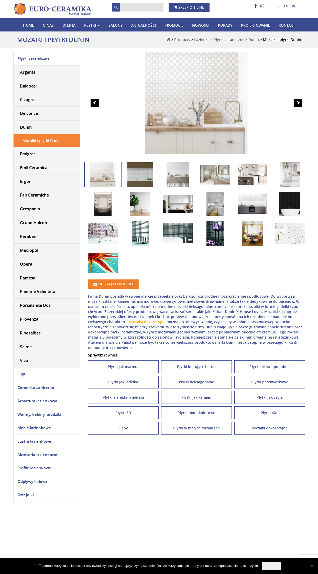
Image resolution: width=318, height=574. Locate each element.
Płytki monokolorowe (196, 412)
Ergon (25, 181)
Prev (95, 103)
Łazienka (202, 39)
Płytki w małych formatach (196, 428)
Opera (26, 264)
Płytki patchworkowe (269, 382)
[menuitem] (276, 6)
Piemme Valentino (37, 291)
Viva (24, 360)
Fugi (21, 374)
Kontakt (287, 25)
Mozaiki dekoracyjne (269, 428)
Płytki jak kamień (196, 397)
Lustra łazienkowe (34, 441)
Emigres (28, 154)
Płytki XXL (269, 412)
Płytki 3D (123, 412)
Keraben (28, 236)
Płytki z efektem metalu (123, 397)
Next (298, 103)
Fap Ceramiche (34, 195)
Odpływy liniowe (32, 481)
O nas (48, 25)
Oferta (68, 25)
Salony (115, 25)
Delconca (29, 113)
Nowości (200, 25)
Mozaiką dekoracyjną (147, 321)
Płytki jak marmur (123, 366)
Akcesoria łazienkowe (37, 454)
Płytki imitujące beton (196, 366)
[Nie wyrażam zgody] (311, 565)
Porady (225, 25)
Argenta (28, 72)
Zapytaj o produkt (113, 283)
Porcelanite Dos (35, 305)
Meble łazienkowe (34, 427)
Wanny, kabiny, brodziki (39, 414)
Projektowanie (255, 25)
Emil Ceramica (33, 167)
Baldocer (28, 86)
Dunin (253, 39)
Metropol (29, 250)
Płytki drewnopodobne (269, 366)
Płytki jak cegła (270, 397)
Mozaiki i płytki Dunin (42, 140)
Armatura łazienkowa (37, 401)
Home (28, 25)
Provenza (29, 319)
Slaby (123, 428)
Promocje (174, 25)
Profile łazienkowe (34, 468)
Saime (26, 347)
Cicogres (28, 99)
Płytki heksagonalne (196, 382)
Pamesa (27, 278)
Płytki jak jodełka (123, 382)
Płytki (90, 25)
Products (182, 39)
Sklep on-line (189, 7)
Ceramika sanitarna (35, 387)
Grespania (30, 209)
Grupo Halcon (33, 222)
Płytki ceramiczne (229, 39)
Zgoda (271, 566)
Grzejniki (25, 494)
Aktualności (143, 25)
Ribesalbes (30, 333)
